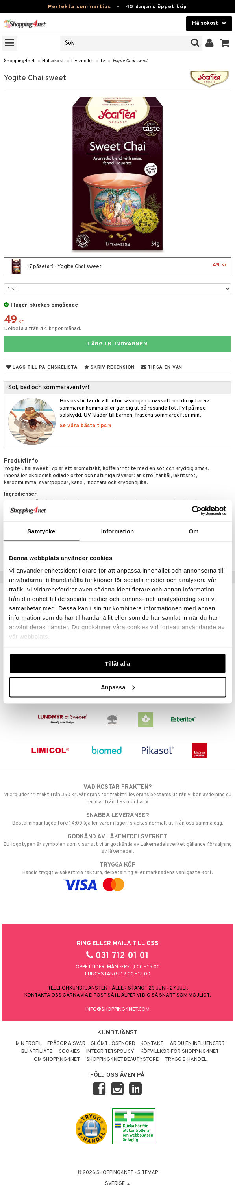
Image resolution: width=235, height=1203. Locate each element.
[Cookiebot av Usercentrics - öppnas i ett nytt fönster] (191, 510)
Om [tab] (194, 531)
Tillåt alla (117, 663)
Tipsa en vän (161, 367)
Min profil (29, 1044)
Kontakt (152, 1044)
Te (102, 61)
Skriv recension (110, 367)
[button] (225, 43)
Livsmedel (82, 61)
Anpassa (118, 686)
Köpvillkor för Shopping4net (180, 1052)
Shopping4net (19, 61)
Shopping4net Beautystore (122, 1059)
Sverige (117, 1184)
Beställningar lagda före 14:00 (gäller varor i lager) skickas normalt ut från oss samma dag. (117, 819)
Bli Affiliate (36, 1052)
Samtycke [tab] (41, 531)
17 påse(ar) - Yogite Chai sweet (117, 266)
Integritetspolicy (110, 1052)
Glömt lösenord (113, 1044)
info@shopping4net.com (117, 1009)
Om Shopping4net (57, 1059)
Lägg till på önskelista (42, 367)
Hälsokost (53, 61)
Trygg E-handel (186, 1059)
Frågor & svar (66, 1044)
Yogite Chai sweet (130, 61)
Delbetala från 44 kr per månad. (42, 328)
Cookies (69, 1052)
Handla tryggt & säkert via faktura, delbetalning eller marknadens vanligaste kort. (117, 875)
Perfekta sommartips (79, 7)
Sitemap (147, 1173)
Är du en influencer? (197, 1044)
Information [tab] (117, 531)
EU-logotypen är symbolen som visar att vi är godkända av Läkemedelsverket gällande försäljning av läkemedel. (117, 844)
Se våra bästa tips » (85, 425)
